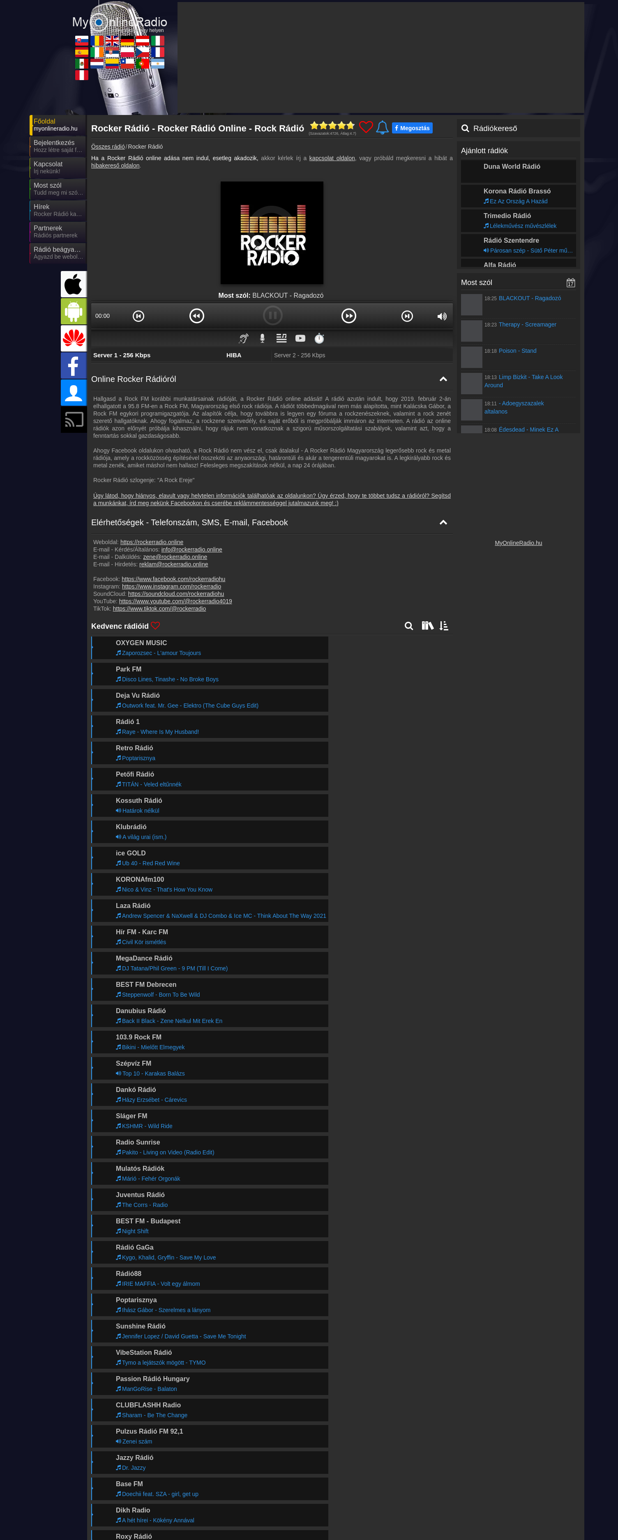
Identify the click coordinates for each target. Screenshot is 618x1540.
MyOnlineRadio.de (353, 1531)
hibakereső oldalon (115, 165)
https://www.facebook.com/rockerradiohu (173, 579)
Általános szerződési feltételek (518, 1514)
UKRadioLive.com (279, 1531)
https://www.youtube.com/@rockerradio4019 (175, 601)
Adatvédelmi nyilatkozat (446, 1514)
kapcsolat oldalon (332, 158)
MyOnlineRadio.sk (131, 1531)
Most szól (476, 282)
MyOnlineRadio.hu (518, 543)
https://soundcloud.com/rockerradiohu (176, 594)
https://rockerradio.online (151, 542)
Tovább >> (184, 1283)
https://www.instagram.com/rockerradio (171, 586)
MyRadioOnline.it (497, 1531)
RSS (566, 1514)
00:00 (102, 316)
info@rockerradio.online (191, 549)
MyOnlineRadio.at (425, 1531)
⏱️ (319, 338)
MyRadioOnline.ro (205, 1531)
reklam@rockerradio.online (173, 564)
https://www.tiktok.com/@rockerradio (159, 608)
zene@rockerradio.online (175, 557)
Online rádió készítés (383, 1514)
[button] (139, 315)
